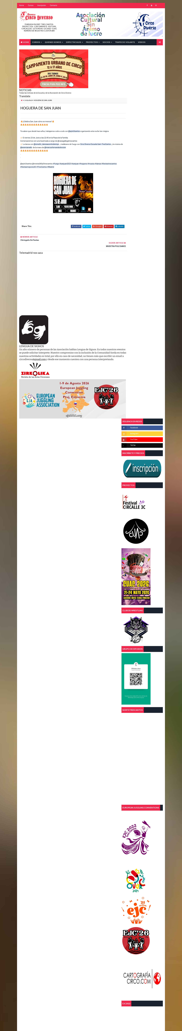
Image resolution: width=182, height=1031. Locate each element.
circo (97, 872)
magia (73, 890)
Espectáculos (73, 42)
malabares (86, 890)
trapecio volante (88, 894)
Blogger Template (66, 973)
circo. (73, 877)
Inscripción (41, 6)
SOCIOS (106, 42)
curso (85, 877)
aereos (89, 868)
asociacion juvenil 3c (79, 872)
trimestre (74, 903)
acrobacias (75, 868)
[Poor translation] (9, 994)
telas (73, 894)
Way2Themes (40, 973)
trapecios (74, 898)
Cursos (30, 6)
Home (21, 6)
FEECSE (99, 885)
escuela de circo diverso (80, 885)
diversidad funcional (79, 881)
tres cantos (90, 898)
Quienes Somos (53, 42)
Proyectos (92, 42)
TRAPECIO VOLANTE (125, 42)
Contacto (53, 6)
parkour (100, 890)
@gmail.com (76, 354)
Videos (141, 42)
